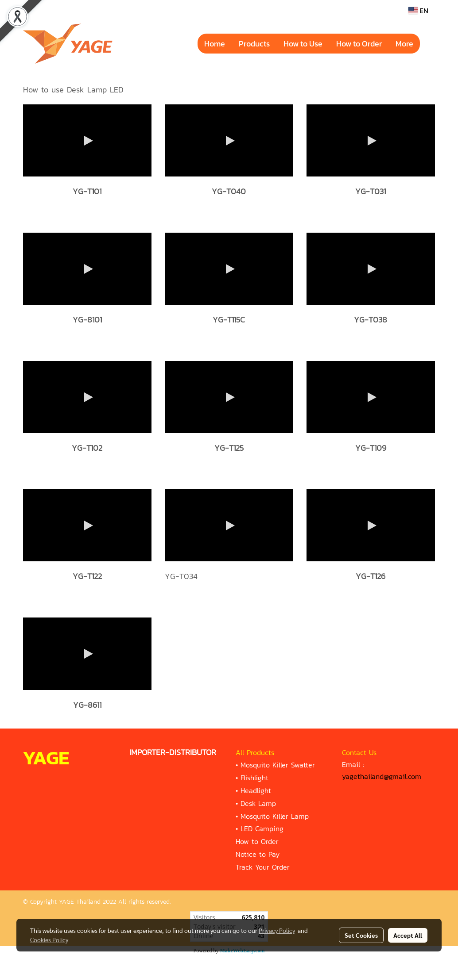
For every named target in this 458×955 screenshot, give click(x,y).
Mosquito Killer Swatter (278, 764)
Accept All (407, 935)
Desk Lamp (258, 803)
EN (418, 10)
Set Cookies (361, 935)
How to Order (359, 44)
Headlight (256, 790)
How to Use (302, 44)
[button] (427, 43)
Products (254, 44)
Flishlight (254, 777)
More (404, 44)
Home (214, 44)
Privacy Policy (277, 930)
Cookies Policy (49, 939)
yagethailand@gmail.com (381, 776)
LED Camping (262, 828)
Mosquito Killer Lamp (275, 816)
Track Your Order (263, 867)
